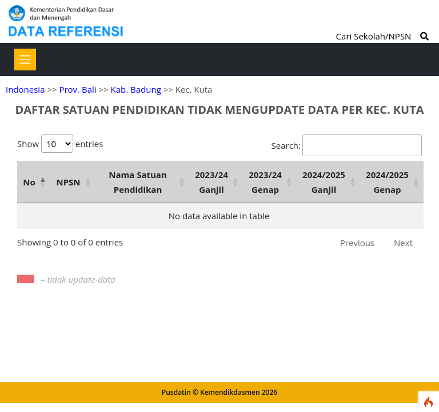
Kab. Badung (136, 89)
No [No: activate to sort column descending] (29, 182)
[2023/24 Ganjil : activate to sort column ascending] (216, 182)
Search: (347, 145)
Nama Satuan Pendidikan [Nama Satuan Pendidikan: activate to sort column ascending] (138, 182)
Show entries (60, 143)
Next (403, 242)
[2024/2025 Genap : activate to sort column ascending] (392, 182)
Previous (357, 242)
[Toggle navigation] (25, 59)
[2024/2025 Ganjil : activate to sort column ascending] (328, 182)
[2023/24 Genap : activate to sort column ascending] (270, 182)
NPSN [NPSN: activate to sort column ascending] (68, 182)
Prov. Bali (77, 89)
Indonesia (25, 89)
